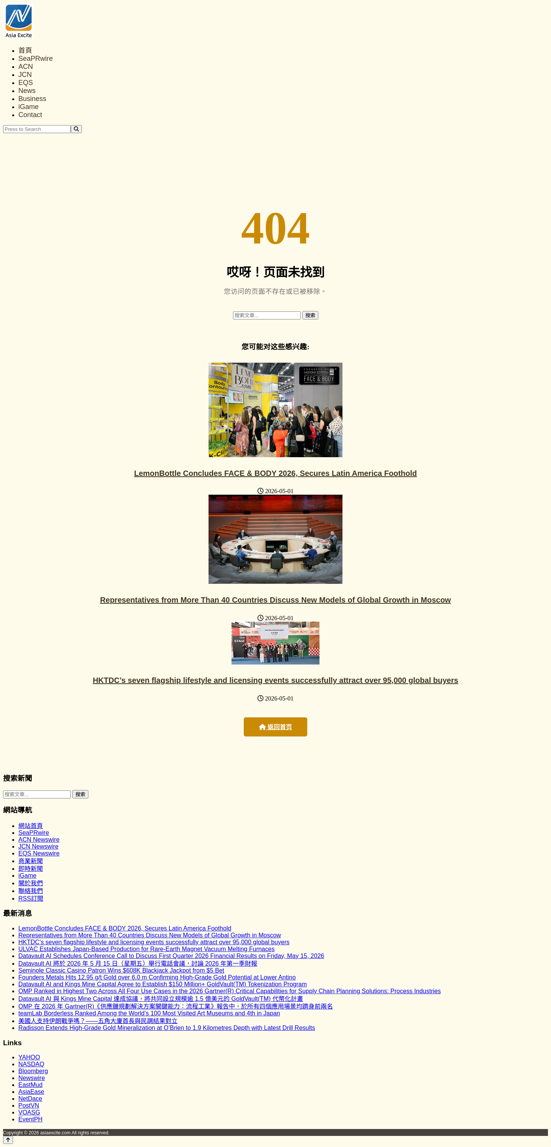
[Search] (76, 129)
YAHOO (29, 1057)
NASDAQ (31, 1064)
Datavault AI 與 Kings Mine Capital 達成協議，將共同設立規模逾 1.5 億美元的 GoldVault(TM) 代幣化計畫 (160, 998)
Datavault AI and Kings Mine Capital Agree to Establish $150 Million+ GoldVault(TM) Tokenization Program (162, 984)
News (27, 90)
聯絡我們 (30, 891)
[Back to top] (8, 1140)
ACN (25, 66)
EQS (25, 82)
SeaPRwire (35, 58)
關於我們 (30, 883)
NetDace (30, 1098)
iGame (28, 107)
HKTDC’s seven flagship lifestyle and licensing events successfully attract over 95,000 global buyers (275, 680)
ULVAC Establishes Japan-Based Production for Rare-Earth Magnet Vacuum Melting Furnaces (146, 949)
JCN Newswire (38, 846)
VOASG (29, 1112)
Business (32, 99)
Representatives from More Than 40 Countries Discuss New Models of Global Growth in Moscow (275, 600)
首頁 (25, 50)
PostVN (28, 1105)
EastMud (30, 1085)
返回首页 (275, 727)
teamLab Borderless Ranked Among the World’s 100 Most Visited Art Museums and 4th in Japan (149, 1013)
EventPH (30, 1119)
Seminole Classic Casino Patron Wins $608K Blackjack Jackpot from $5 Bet (121, 970)
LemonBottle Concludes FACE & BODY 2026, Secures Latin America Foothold (275, 473)
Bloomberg (33, 1071)
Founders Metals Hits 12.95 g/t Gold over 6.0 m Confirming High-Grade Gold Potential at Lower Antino (157, 977)
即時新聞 (30, 868)
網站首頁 (30, 826)
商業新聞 (30, 861)
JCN (25, 74)
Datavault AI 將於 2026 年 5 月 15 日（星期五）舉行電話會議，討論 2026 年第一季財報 (137, 963)
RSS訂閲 (30, 898)
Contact (30, 115)
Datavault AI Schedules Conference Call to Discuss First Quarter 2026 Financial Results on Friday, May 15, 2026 (171, 956)
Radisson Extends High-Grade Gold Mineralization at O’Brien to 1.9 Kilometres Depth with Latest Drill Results (166, 1028)
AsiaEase (31, 1091)
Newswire (31, 1078)
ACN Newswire (39, 839)
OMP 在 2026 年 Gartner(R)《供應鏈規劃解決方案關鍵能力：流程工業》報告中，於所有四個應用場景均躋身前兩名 (175, 1006)
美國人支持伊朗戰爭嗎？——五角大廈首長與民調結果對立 (98, 1021)
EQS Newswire (39, 853)
